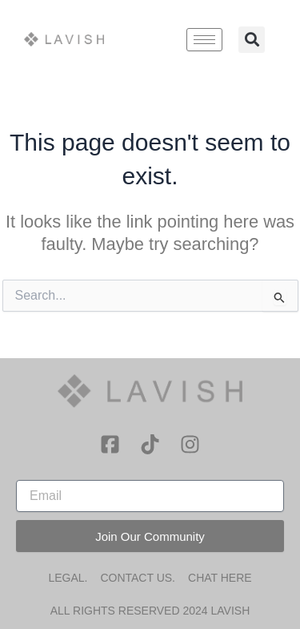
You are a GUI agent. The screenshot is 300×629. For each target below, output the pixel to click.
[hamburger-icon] (204, 39)
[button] (251, 39)
